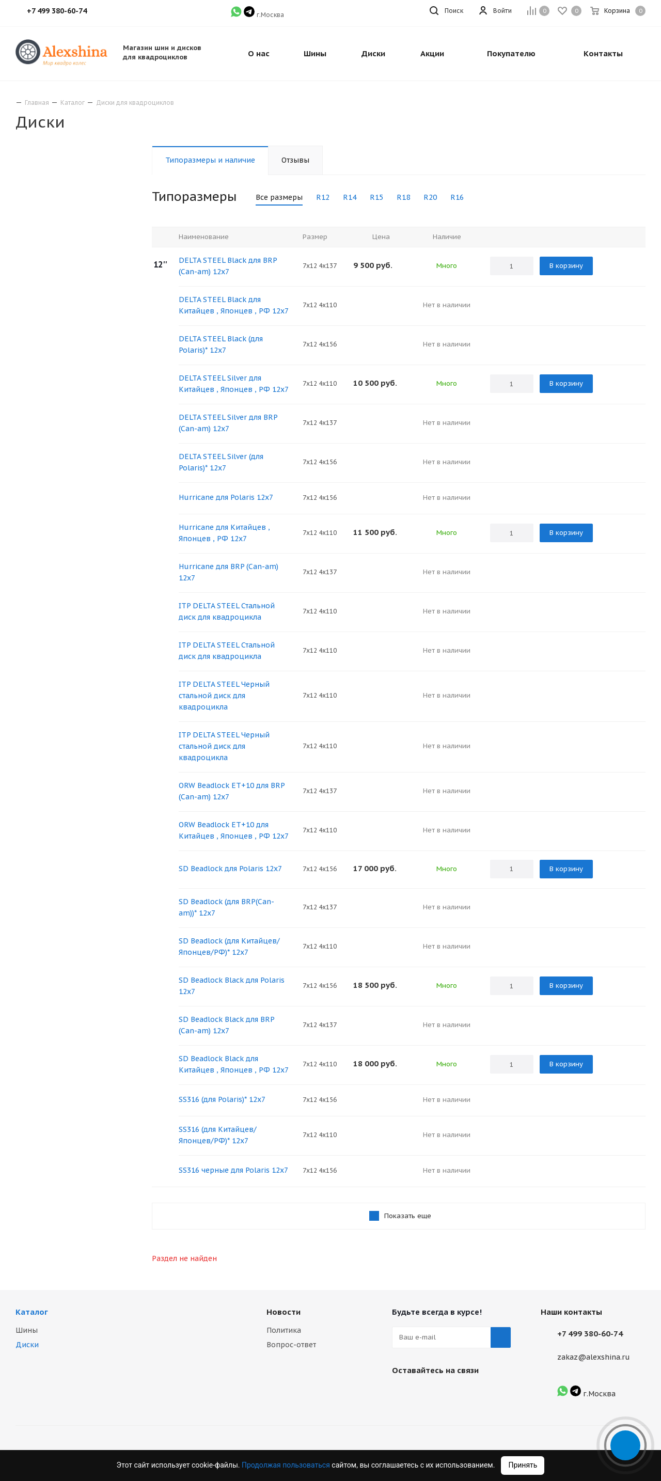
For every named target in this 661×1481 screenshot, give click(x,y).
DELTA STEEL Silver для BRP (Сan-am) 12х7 (228, 423)
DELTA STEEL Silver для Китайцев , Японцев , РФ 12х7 (234, 383)
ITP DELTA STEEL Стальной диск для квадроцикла (227, 611)
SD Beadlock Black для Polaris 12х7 (232, 985)
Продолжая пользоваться (287, 1465)
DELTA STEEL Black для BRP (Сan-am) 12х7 (228, 266)
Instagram (428, 1394)
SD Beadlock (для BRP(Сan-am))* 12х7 (226, 907)
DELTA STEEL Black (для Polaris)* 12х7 (221, 344)
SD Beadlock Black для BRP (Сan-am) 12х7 (226, 1025)
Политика (283, 1330)
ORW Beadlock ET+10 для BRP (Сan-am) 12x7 (232, 791)
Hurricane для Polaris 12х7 (226, 497)
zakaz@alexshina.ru (593, 1357)
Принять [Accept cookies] (522, 1465)
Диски (27, 1344)
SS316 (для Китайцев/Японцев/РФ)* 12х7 (218, 1135)
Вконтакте (402, 1394)
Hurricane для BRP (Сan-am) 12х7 (228, 572)
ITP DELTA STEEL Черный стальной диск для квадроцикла (224, 696)
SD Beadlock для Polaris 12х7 (230, 868)
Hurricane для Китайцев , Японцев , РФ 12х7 (224, 533)
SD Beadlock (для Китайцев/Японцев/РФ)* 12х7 (229, 946)
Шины (26, 1330)
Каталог (31, 1312)
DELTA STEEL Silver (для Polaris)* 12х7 (221, 462)
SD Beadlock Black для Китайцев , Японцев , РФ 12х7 (234, 1064)
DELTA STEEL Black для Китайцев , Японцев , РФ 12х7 (234, 305)
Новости (283, 1312)
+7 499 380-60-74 (590, 1333)
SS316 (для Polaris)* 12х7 (222, 1099)
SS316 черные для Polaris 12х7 (233, 1170)
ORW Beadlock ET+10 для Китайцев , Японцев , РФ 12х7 (234, 830)
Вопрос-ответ (291, 1344)
